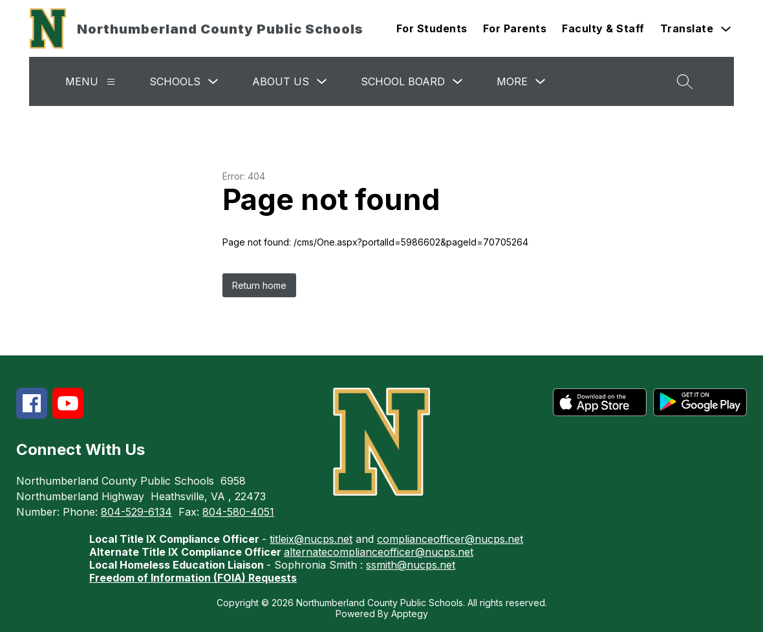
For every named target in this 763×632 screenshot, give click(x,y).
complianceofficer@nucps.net (450, 538)
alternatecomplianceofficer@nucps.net (378, 551)
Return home (259, 285)
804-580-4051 (238, 511)
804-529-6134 (136, 511)
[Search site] (685, 81)
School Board (403, 81)
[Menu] (110, 81)
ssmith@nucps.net (410, 564)
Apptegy (409, 613)
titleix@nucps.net (311, 538)
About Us (280, 81)
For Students (431, 28)
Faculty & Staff (603, 28)
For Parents (515, 28)
